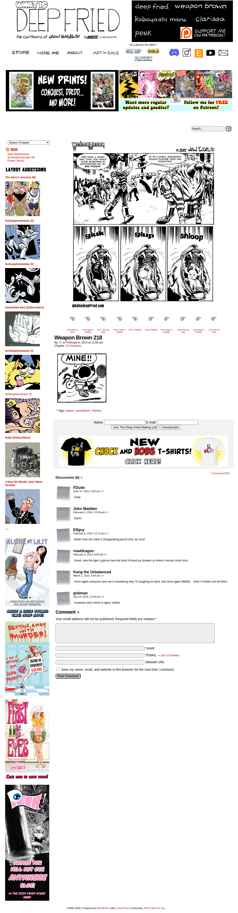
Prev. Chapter (135, 330)
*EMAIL (162, 655)
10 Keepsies (73, 345)
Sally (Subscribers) (17, 437)
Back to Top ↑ (159, 908)
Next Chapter (151, 330)
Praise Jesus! (15, 160)
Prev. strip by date (103, 331)
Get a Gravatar (170, 655)
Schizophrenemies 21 (19, 350)
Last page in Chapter (198, 331)
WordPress (103, 908)
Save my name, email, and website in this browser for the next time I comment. (118, 669)
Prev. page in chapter (120, 331)
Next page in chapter (167, 331)
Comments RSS (220, 473)
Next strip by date (183, 331)
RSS (13, 150)
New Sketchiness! (18, 154)
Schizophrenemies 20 (18, 394)
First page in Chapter (88, 331)
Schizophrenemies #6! (21, 157)
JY (60, 342)
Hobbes (96, 410)
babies (70, 410)
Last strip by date (214, 331)
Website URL (155, 662)
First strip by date (72, 331)
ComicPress (122, 908)
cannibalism (83, 410)
